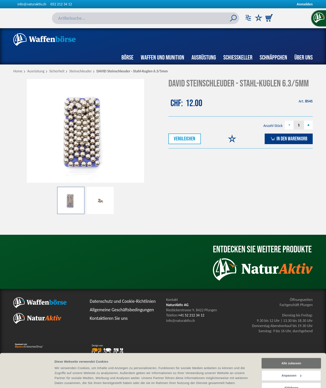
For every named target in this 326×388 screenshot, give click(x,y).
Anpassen (291, 361)
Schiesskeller (237, 57)
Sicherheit (56, 71)
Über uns (303, 57)
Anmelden (305, 4)
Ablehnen (291, 373)
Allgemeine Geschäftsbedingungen (122, 310)
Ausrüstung (203, 57)
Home (17, 71)
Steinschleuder (80, 71)
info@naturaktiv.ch (31, 4)
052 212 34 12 (61, 4)
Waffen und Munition (162, 57)
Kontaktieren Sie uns (109, 318)
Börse (127, 57)
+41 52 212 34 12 (191, 315)
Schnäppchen (273, 57)
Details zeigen (64, 380)
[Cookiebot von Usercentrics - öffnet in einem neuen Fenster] (27, 380)
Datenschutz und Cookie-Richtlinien (123, 301)
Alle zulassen (291, 348)
